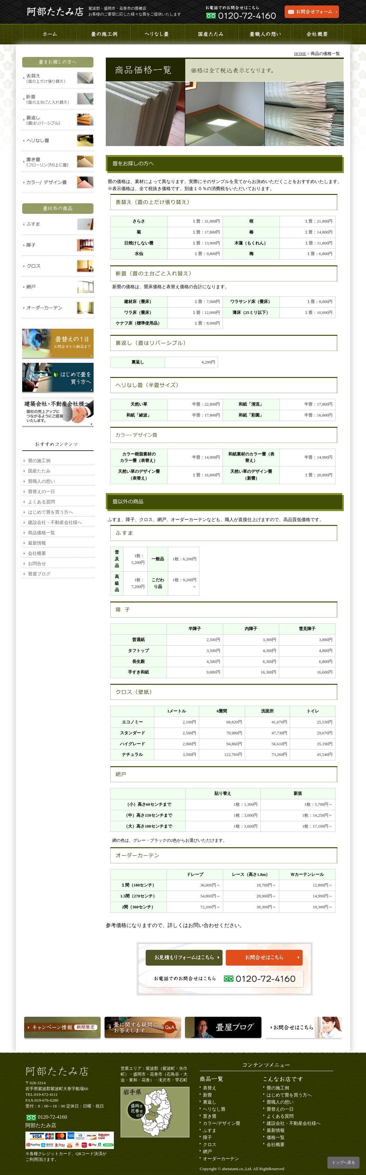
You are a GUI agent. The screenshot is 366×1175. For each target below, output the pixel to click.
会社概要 (317, 34)
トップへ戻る (343, 1162)
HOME (300, 53)
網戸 (207, 1151)
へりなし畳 (156, 34)
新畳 (207, 1095)
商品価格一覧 (41, 532)
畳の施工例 (39, 460)
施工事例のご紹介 (103, 34)
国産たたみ (210, 34)
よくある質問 (41, 502)
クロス (209, 1144)
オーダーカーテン (221, 1158)
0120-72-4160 (52, 1117)
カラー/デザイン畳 (221, 1123)
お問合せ (37, 563)
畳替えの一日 (41, 491)
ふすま (209, 1130)
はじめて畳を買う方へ (50, 512)
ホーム (49, 34)
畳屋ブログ (39, 574)
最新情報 (37, 543)
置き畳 (209, 1116)
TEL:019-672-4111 (41, 1094)
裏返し (209, 1102)
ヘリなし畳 (214, 1109)
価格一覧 (276, 1137)
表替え (209, 1088)
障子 (207, 1137)
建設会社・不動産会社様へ (55, 522)
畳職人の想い (263, 34)
